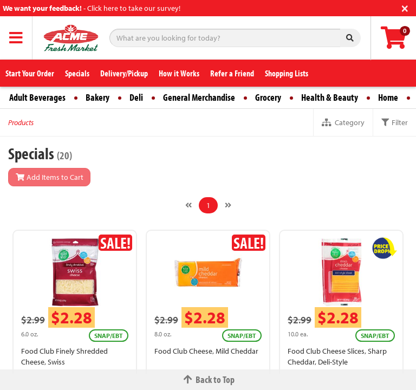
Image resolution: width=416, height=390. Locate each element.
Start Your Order (29, 73)
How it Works (179, 73)
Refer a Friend (232, 73)
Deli (136, 97)
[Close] (404, 7)
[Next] (228, 205)
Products (21, 122)
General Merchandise (199, 97)
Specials (77, 73)
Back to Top (208, 379)
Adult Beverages (37, 97)
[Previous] (188, 205)
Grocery (268, 97)
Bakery (97, 97)
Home (388, 97)
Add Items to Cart (49, 177)
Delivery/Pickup (124, 73)
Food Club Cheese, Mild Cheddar (206, 351)
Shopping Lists (286, 73)
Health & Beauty (329, 97)
